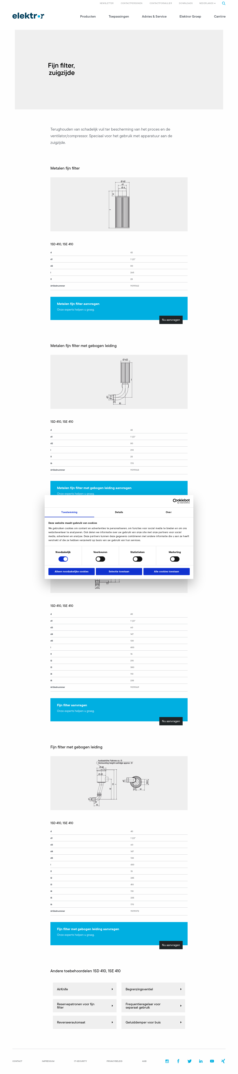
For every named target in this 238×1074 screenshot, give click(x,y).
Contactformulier (161, 3)
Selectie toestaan (119, 572)
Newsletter (107, 3)
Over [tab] (168, 512)
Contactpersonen (131, 3)
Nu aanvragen (171, 320)
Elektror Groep (190, 16)
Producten (88, 16)
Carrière (220, 16)
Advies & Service (154, 16)
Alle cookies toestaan (166, 572)
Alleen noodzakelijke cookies (71, 572)
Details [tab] (119, 512)
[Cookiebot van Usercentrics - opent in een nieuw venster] (175, 501)
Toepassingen (119, 16)
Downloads (186, 3)
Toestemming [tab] (69, 512)
